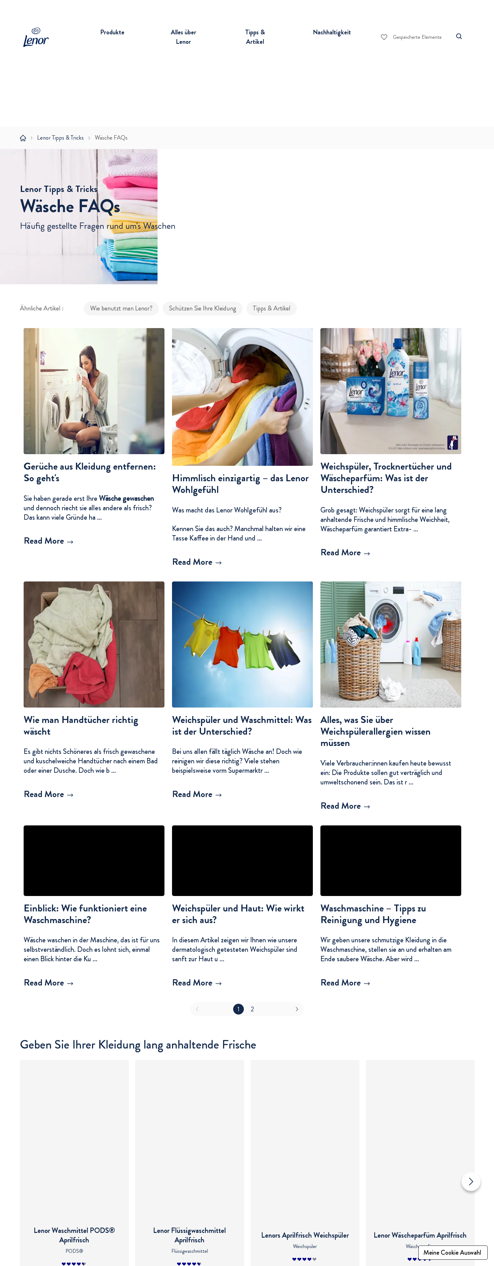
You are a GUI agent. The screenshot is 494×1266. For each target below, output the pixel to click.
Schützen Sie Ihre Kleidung (202, 318)
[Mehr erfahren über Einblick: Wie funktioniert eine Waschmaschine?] (94, 993)
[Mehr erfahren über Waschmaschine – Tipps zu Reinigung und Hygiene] (390, 993)
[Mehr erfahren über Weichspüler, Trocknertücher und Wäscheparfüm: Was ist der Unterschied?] (390, 563)
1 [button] (238, 1019)
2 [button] (252, 1019)
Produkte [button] (112, 32)
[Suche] (459, 36)
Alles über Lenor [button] (183, 36)
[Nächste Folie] (471, 1121)
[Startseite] (23, 138)
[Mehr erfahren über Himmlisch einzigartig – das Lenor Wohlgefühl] (242, 572)
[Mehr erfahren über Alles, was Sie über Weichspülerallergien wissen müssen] (390, 816)
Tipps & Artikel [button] (255, 36)
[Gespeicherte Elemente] (411, 37)
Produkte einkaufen (122, 1236)
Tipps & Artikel (271, 318)
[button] (94, 505)
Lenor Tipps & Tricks (60, 138)
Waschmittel (110, 1252)
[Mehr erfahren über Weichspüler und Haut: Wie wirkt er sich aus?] (242, 993)
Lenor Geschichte (190, 1252)
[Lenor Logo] (38, 37)
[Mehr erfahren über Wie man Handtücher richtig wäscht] (94, 804)
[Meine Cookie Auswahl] (453, 1252)
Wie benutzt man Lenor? (121, 318)
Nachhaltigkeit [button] (332, 32)
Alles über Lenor (191, 1236)
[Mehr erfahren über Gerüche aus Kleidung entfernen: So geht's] (94, 551)
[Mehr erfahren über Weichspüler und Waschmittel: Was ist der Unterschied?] (242, 804)
